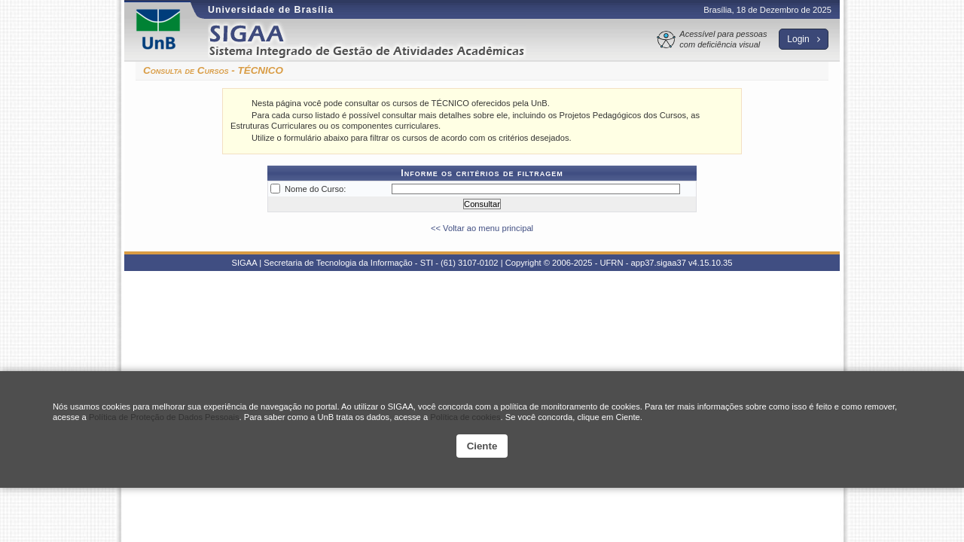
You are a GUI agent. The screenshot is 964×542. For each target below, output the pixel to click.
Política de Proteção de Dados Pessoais (164, 417)
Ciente (482, 446)
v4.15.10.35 (710, 262)
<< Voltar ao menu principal (482, 228)
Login (803, 39)
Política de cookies (465, 417)
